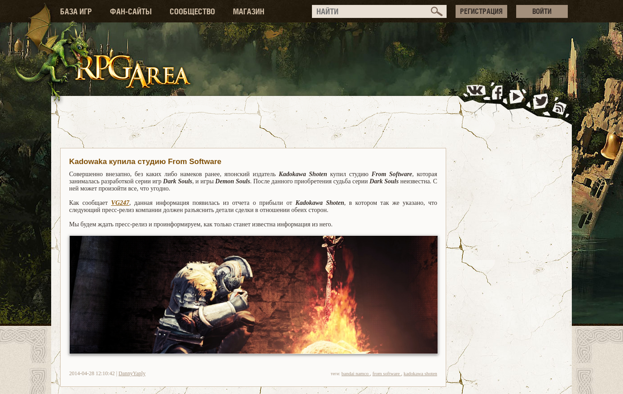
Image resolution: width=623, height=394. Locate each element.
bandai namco (356, 373)
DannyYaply (131, 373)
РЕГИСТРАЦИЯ (481, 11)
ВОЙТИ (542, 11)
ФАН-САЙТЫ (131, 11)
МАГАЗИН (248, 11)
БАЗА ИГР (76, 11)
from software (387, 373)
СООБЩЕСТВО (192, 11)
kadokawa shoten (420, 373)
